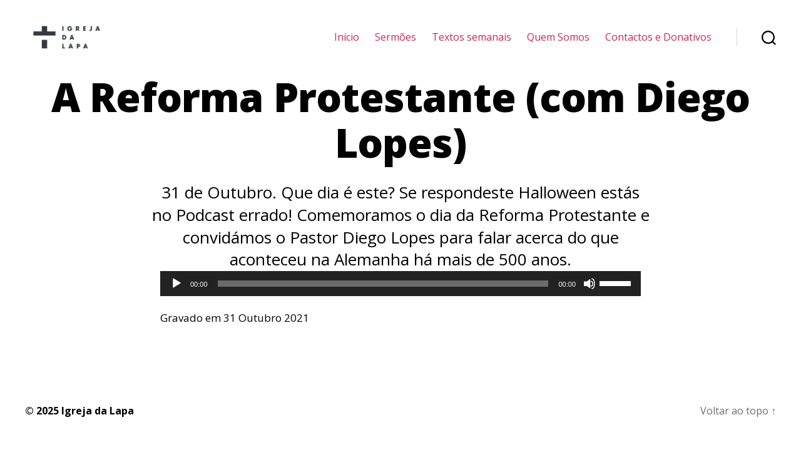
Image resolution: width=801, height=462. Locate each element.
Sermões (395, 45)
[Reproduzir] (176, 300)
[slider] (383, 300)
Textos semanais (471, 45)
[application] (400, 300)
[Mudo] (589, 300)
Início (346, 45)
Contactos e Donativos (658, 45)
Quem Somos (558, 45)
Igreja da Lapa (97, 427)
